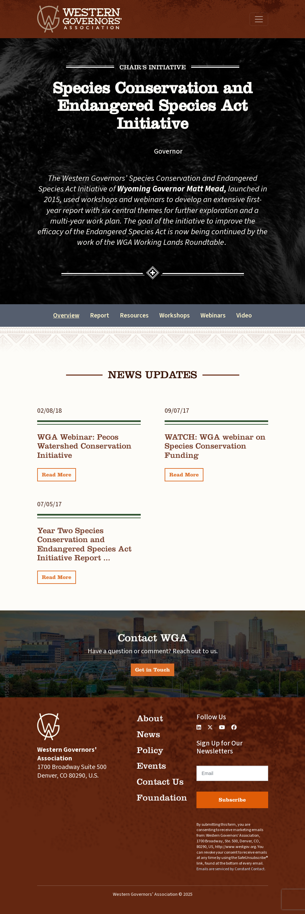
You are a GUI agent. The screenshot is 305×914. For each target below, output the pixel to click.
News (148, 734)
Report (99, 315)
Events (151, 766)
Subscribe (232, 800)
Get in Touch (152, 670)
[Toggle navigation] (259, 19)
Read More (56, 474)
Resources (134, 315)
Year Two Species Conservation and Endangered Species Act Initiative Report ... (84, 544)
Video (244, 315)
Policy (150, 750)
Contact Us (160, 782)
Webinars (213, 315)
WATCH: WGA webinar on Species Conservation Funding (215, 446)
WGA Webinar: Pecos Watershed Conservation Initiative (84, 446)
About (150, 718)
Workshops (174, 315)
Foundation (162, 798)
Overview (66, 315)
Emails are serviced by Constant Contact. (231, 869)
